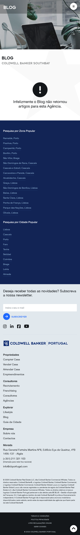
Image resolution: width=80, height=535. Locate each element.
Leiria (6, 269)
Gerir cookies (40, 527)
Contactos (9, 438)
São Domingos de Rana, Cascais (20, 163)
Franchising (9, 390)
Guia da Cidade (12, 422)
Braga (6, 264)
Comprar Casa (11, 359)
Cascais (7, 234)
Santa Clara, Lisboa (13, 197)
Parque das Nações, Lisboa (17, 207)
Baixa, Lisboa (10, 193)
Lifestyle (8, 412)
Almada (7, 274)
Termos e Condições (40, 516)
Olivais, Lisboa (10, 212)
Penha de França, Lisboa (15, 202)
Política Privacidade (40, 520)
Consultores (10, 395)
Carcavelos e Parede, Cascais (18, 173)
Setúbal (7, 254)
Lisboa (6, 229)
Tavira (6, 249)
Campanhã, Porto (12, 148)
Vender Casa (10, 364)
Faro (5, 244)
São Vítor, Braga (11, 158)
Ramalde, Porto (11, 138)
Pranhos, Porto (10, 143)
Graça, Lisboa (10, 183)
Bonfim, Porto (10, 153)
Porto (6, 239)
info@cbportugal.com (15, 466)
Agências (8, 400)
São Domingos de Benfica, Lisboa (20, 188)
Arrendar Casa (11, 369)
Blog (5, 417)
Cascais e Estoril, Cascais (16, 168)
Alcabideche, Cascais (14, 178)
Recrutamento (11, 385)
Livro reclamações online (40, 523)
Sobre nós (9, 433)
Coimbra (7, 259)
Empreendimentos (13, 374)
